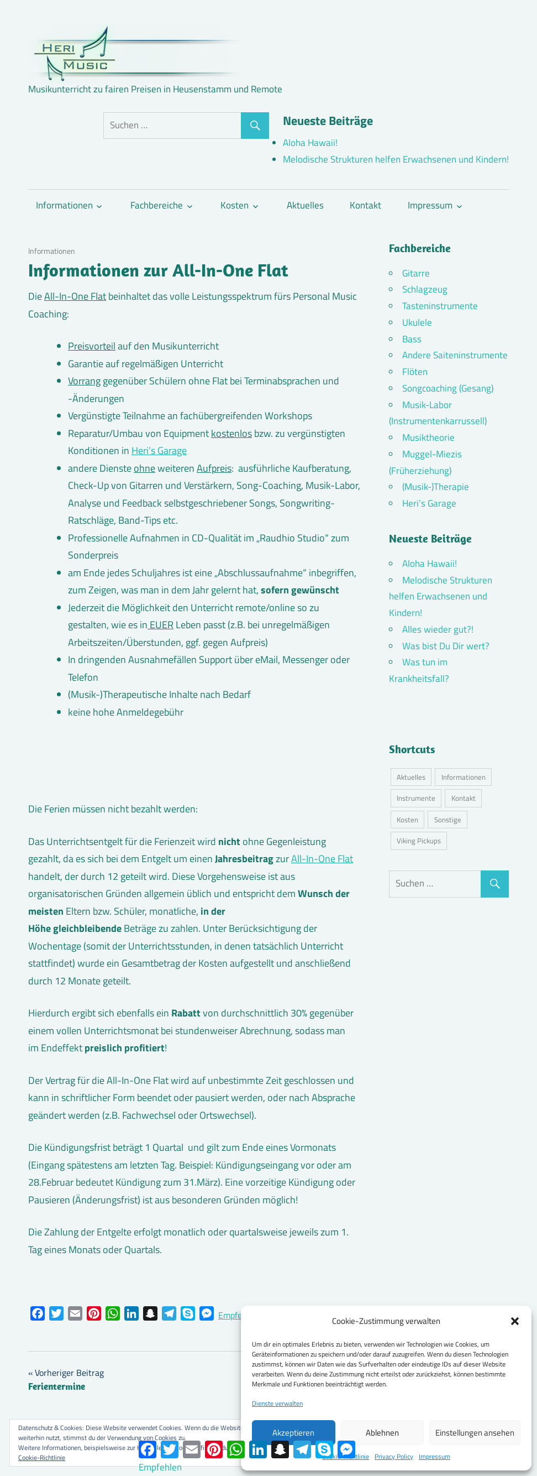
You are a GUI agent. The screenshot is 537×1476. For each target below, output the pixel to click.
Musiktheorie (428, 437)
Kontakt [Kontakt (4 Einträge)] (463, 798)
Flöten (415, 371)
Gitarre (416, 273)
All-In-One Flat (322, 858)
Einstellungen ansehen (474, 1432)
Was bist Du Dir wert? (445, 646)
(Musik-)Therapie (435, 486)
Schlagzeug (425, 289)
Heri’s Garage (159, 450)
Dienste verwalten (277, 1403)
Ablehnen (382, 1432)
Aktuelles (305, 205)
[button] (514, 1321)
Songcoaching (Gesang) (447, 388)
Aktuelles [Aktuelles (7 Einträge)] (411, 777)
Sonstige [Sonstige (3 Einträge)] (447, 819)
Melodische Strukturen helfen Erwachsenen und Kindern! (396, 159)
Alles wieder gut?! (437, 629)
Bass (412, 339)
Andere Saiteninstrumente (455, 355)
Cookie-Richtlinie (41, 1457)
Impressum (434, 1456)
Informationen (64, 205)
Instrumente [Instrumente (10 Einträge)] (416, 798)
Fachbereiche (156, 205)
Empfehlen (238, 1315)
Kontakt (365, 205)
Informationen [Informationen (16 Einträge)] (463, 777)
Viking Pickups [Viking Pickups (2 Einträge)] (419, 840)
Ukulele (417, 322)
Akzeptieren (293, 1432)
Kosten (234, 205)
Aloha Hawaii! (310, 142)
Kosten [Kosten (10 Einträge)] (407, 819)
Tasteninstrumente (440, 306)
